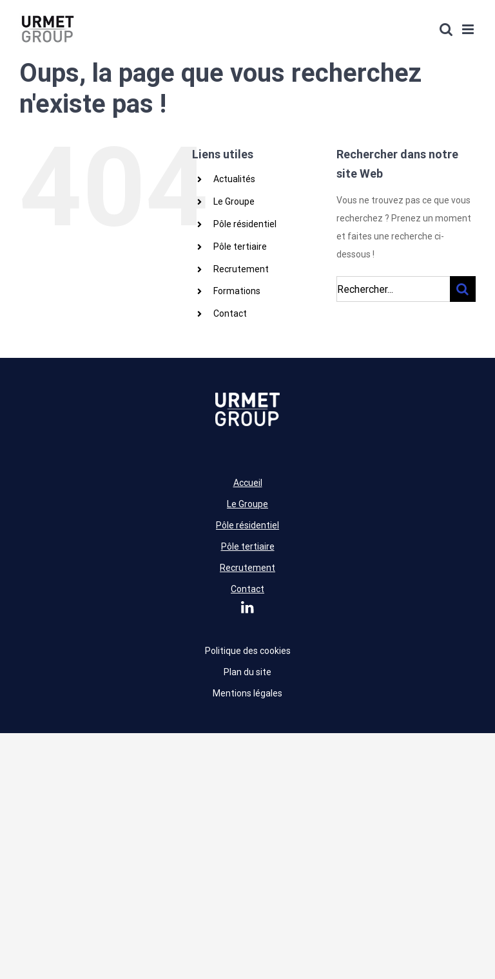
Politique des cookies (248, 651)
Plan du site (247, 672)
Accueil (247, 483)
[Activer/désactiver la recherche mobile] (446, 29)
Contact (230, 313)
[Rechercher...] (393, 289)
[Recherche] (463, 289)
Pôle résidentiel (245, 224)
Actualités (234, 179)
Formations (236, 291)
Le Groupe (234, 201)
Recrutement (241, 269)
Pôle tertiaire (240, 246)
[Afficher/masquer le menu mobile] (469, 29)
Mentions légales (247, 693)
